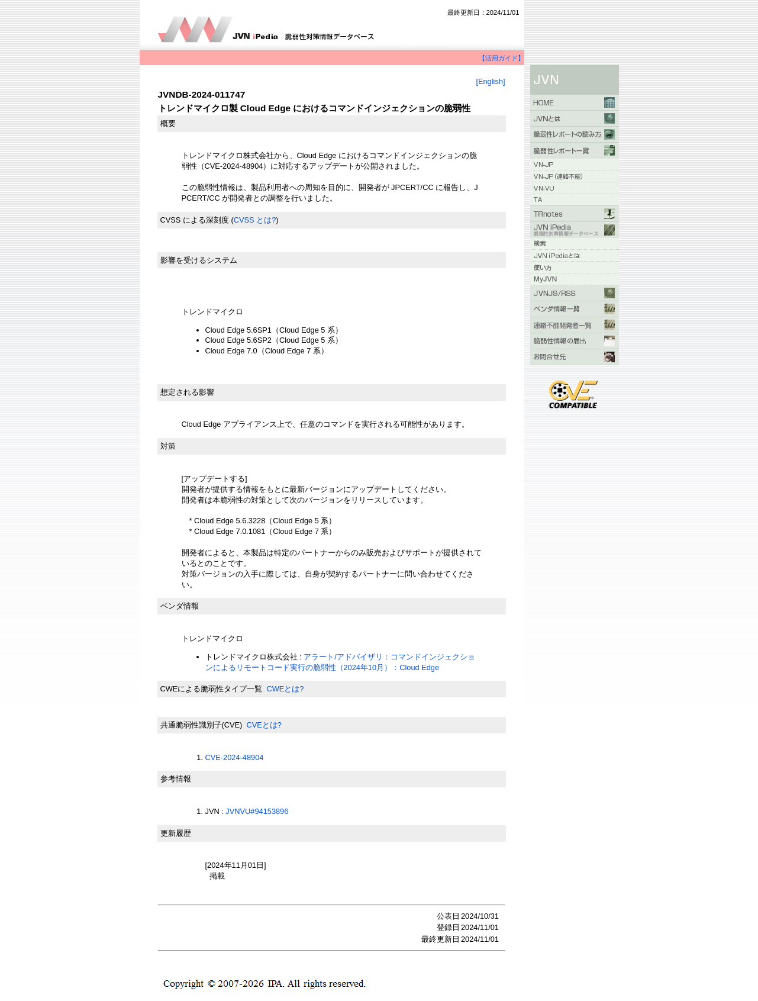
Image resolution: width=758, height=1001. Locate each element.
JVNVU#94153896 (256, 811)
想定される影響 (187, 392)
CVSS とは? (255, 219)
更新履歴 (175, 833)
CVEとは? (263, 724)
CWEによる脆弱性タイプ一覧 (211, 688)
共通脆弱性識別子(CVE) (201, 724)
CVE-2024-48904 (234, 757)
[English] (490, 81)
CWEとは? (285, 688)
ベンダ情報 (179, 605)
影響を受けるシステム (198, 260)
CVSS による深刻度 (194, 219)
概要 (168, 123)
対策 (168, 446)
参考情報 (175, 778)
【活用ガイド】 (501, 58)
